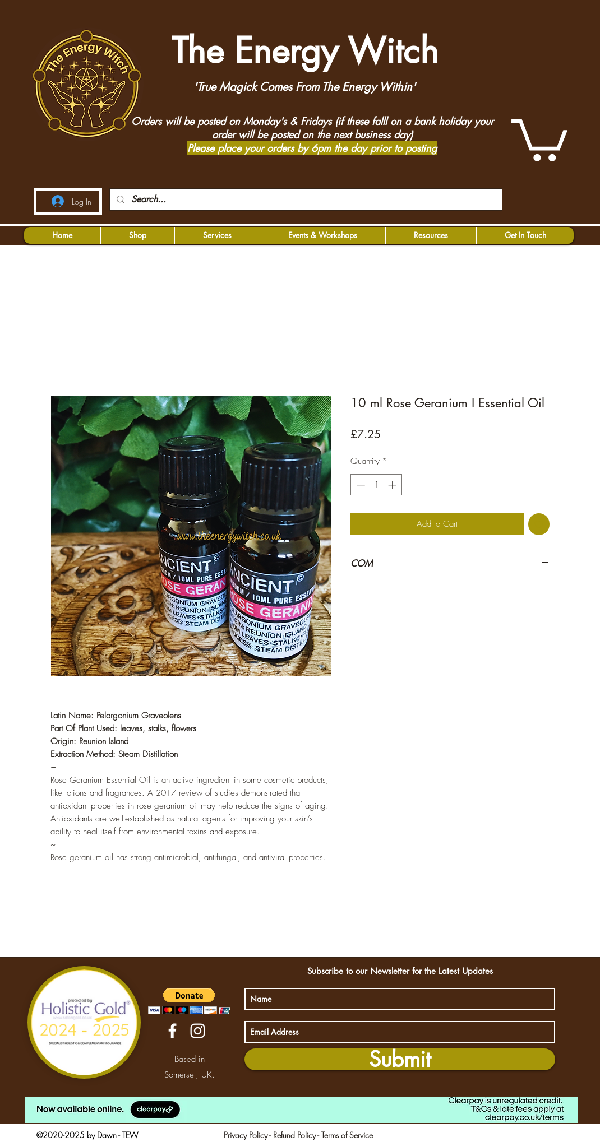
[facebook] (172, 1031)
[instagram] (197, 1031)
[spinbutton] (376, 485)
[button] (539, 137)
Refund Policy (294, 1135)
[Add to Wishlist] (539, 524)
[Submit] (399, 1059)
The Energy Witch (300, 50)
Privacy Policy (245, 1135)
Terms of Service (347, 1135)
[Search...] (304, 199)
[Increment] (393, 485)
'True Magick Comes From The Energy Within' (304, 87)
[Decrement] (359, 485)
